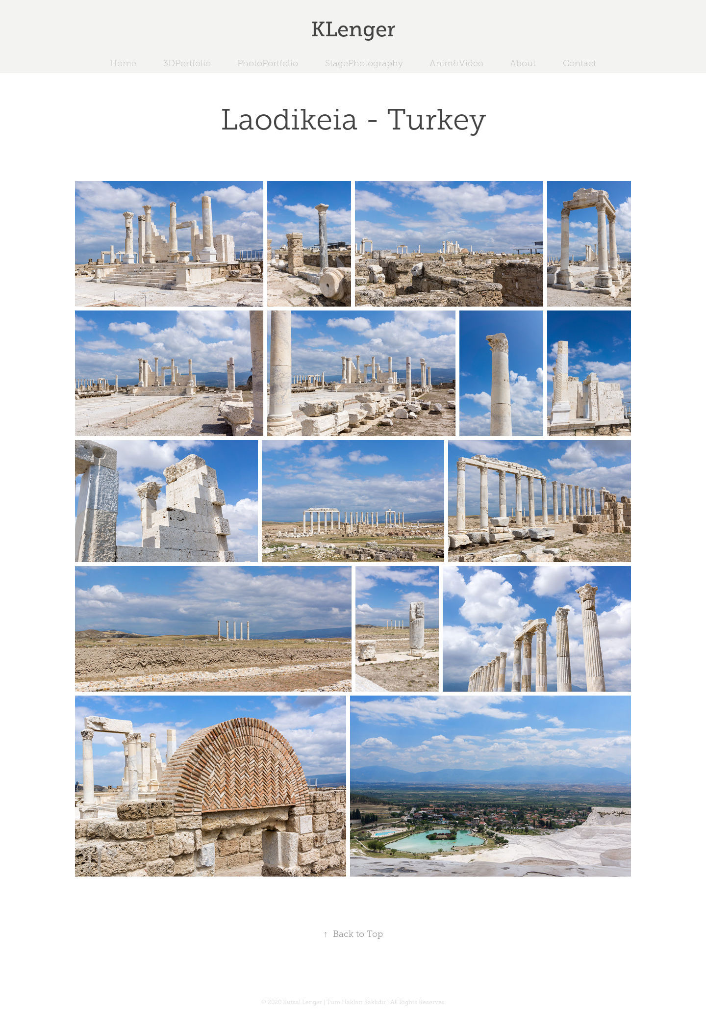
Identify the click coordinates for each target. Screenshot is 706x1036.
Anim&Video (456, 63)
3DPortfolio (187, 63)
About (523, 63)
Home (123, 63)
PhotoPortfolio (267, 63)
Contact (579, 63)
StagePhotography (364, 63)
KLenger (353, 29)
